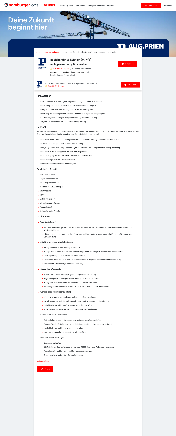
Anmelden (168, 6)
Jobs (38, 52)
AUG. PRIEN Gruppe (61, 69)
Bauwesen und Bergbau (52, 52)
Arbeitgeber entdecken (96, 6)
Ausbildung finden (66, 6)
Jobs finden (80, 6)
